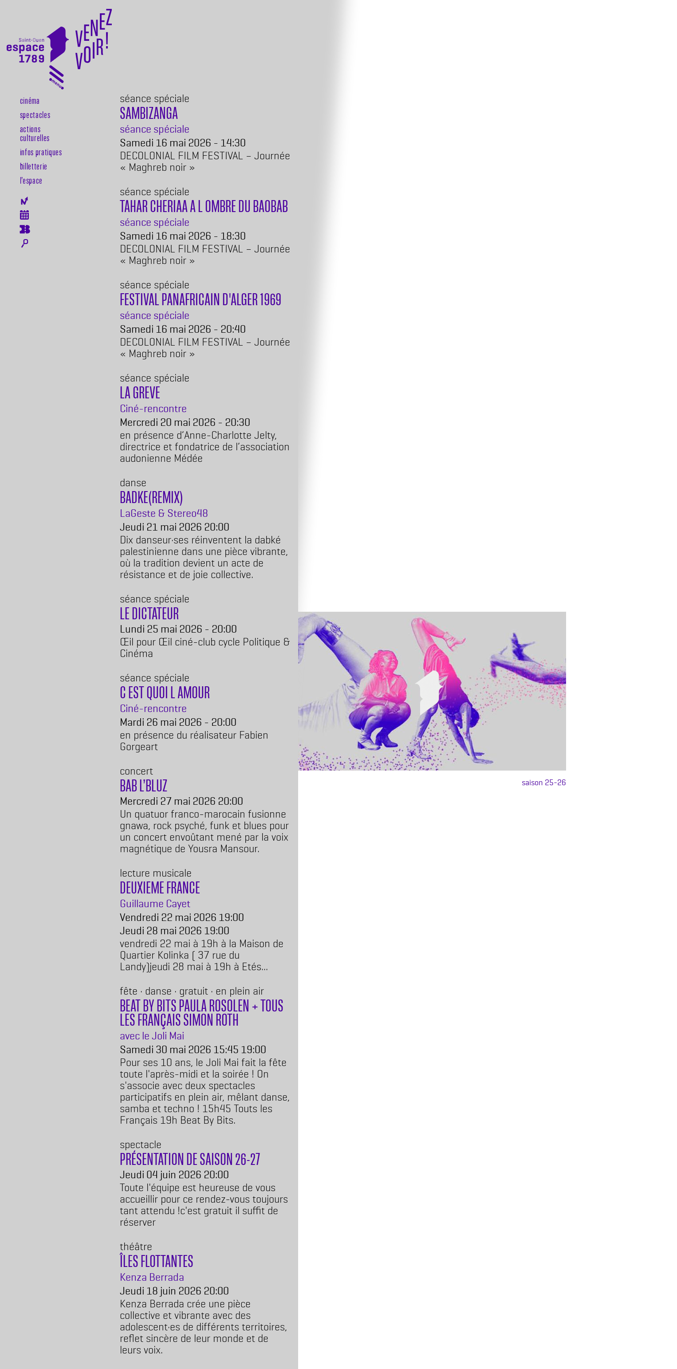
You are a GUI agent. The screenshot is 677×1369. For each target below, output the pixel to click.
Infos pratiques (41, 151)
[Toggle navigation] (56, 79)
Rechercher (24, 243)
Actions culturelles (35, 133)
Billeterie (24, 229)
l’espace (31, 180)
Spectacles (35, 114)
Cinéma (30, 100)
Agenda (24, 215)
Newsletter (24, 201)
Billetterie (33, 165)
